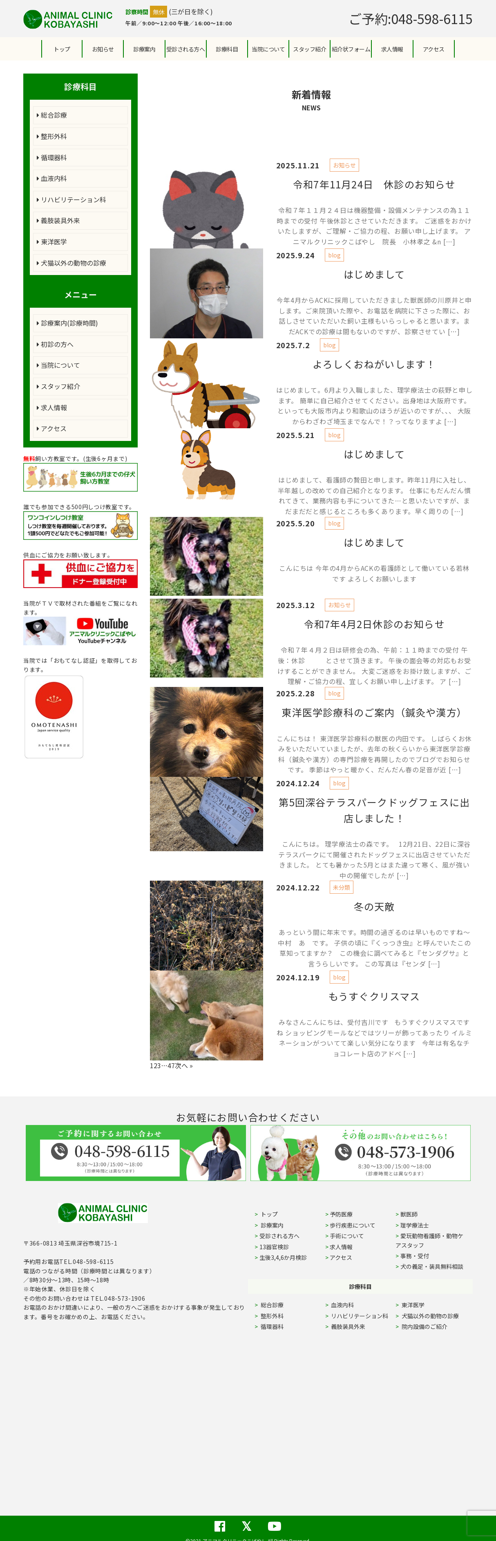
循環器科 (52, 157)
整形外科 (52, 136)
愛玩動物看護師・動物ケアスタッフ (429, 1240)
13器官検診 (274, 1247)
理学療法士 (414, 1225)
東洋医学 (52, 241)
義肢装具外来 (58, 220)
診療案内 (144, 49)
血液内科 (52, 178)
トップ (62, 49)
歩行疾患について (352, 1225)
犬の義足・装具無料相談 (431, 1266)
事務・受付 (414, 1256)
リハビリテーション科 (71, 199)
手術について (347, 1236)
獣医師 (409, 1214)
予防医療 (341, 1214)
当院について (58, 365)
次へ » (184, 1065)
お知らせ (103, 49)
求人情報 (392, 49)
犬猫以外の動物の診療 (71, 263)
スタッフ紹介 (58, 386)
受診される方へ (185, 49)
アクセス (434, 49)
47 (171, 1065)
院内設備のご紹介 (423, 1326)
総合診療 (52, 115)
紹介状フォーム (351, 49)
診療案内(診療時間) (67, 323)
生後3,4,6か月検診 (283, 1257)
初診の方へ (55, 344)
